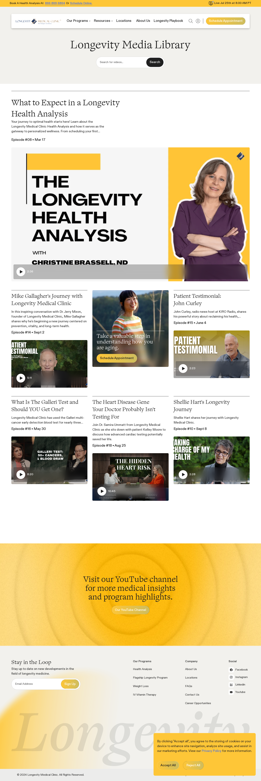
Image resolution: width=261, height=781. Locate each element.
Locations (191, 677)
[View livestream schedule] (230, 3)
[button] (78, 21)
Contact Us (192, 694)
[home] (38, 21)
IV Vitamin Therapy (144, 694)
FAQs (188, 686)
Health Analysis (142, 669)
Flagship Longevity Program (150, 677)
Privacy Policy (212, 751)
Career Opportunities (198, 703)
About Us (191, 669)
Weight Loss (141, 686)
